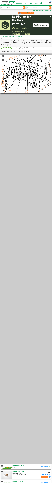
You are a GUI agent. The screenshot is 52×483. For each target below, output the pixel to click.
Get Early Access (40, 25)
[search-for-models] (50, 7)
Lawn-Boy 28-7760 (18, 481)
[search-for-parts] (24, 7)
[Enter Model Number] (38, 7)
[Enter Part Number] (12, 7)
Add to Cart (44, 477)
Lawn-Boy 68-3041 (18, 465)
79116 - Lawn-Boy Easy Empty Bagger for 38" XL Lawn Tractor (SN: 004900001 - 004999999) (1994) (26, 38)
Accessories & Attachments (15, 36)
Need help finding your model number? (42, 10)
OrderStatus (30, 2)
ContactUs (25, 2)
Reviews (19, 2)
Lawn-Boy (4, 36)
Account (36, 2)
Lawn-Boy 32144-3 (18, 471)
